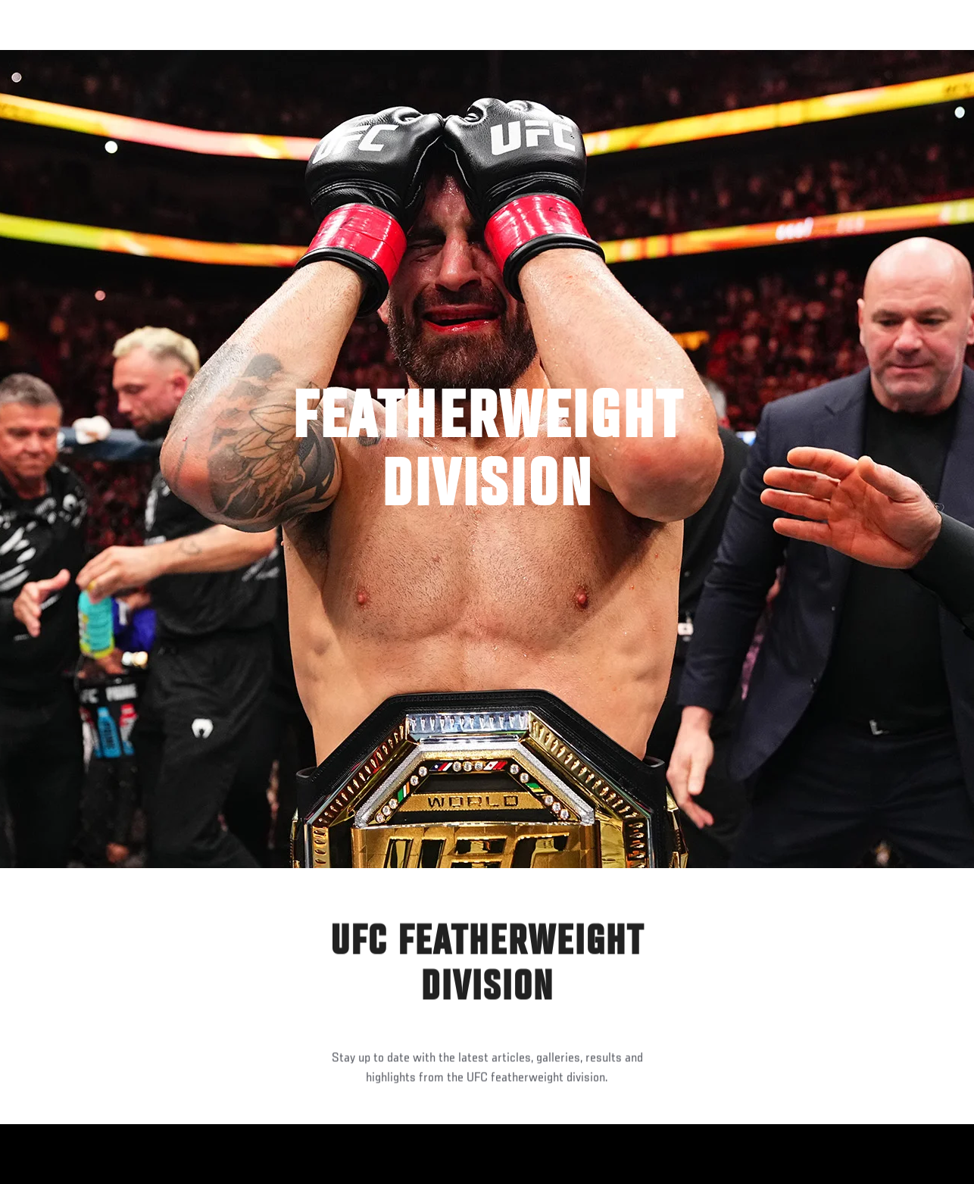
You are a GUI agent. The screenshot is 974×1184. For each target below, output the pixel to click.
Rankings (109, 58)
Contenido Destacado (281, 58)
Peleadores (182, 58)
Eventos (44, 58)
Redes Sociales (753, 58)
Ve (818, 58)
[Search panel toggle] (925, 57)
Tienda (887, 58)
